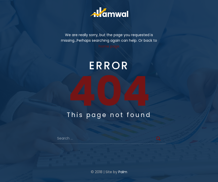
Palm (122, 171)
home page (109, 46)
